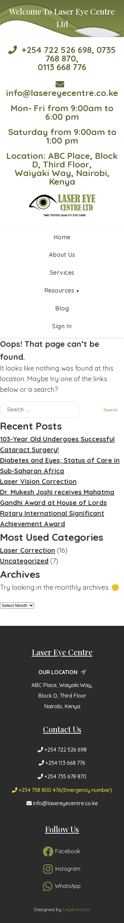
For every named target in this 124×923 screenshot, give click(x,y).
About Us (62, 254)
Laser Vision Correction (38, 481)
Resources (59, 290)
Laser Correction (27, 550)
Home (62, 237)
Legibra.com (76, 909)
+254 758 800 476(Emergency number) (62, 790)
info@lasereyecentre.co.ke (62, 89)
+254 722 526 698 (50, 49)
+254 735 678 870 (62, 776)
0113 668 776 (62, 67)
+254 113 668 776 (62, 763)
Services (62, 272)
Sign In (62, 326)
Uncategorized (24, 561)
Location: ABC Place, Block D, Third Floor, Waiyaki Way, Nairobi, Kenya (62, 168)
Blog (62, 308)
